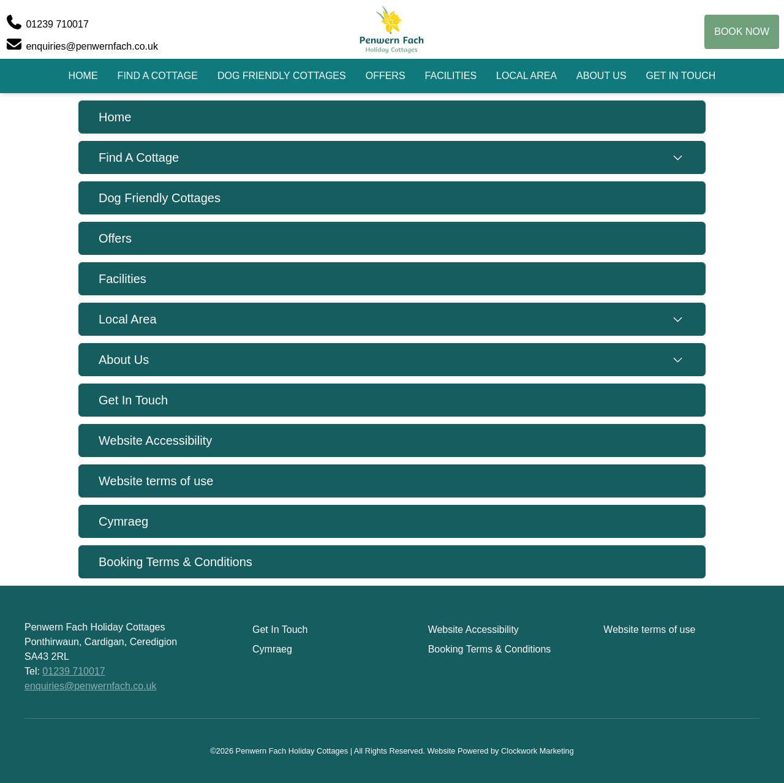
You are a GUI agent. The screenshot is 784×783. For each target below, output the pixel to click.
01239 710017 (73, 671)
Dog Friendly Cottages (281, 75)
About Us (601, 75)
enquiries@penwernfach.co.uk (90, 686)
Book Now (741, 31)
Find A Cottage (158, 75)
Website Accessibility (155, 440)
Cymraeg (123, 521)
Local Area (526, 75)
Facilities (451, 75)
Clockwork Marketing (537, 750)
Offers (385, 75)
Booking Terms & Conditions (175, 562)
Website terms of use (156, 481)
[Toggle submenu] (677, 157)
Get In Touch (681, 75)
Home (83, 75)
